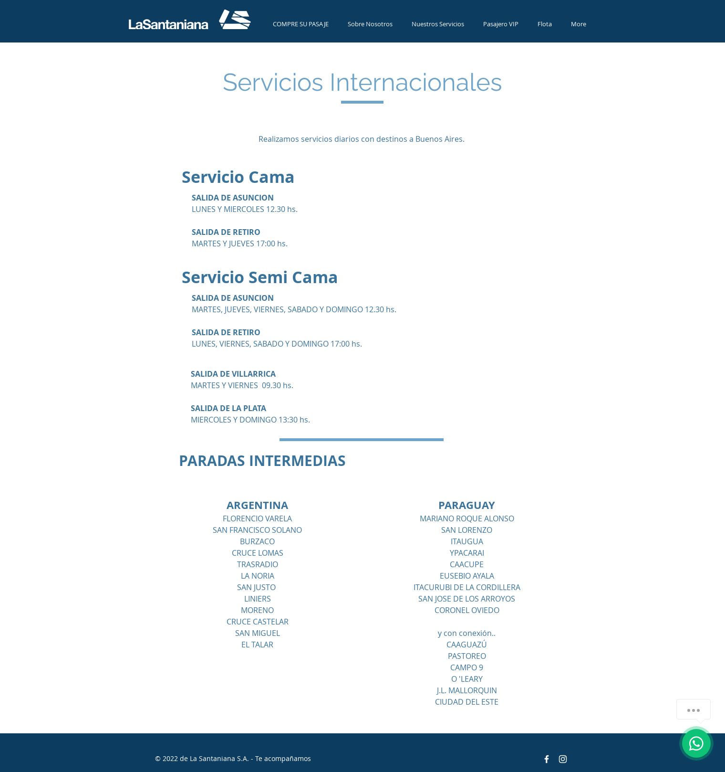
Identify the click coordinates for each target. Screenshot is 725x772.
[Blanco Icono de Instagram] (563, 759)
